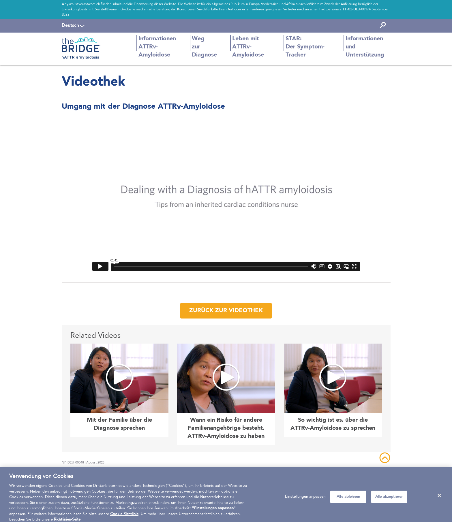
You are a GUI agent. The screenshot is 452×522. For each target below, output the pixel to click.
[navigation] (73, 25)
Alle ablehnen (348, 499)
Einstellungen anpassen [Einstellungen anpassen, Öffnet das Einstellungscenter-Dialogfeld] (305, 499)
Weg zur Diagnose (204, 47)
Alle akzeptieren (389, 499)
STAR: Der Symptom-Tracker (305, 47)
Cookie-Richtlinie (124, 517)
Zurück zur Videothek (226, 311)
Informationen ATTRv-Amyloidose (157, 47)
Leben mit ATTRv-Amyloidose (248, 47)
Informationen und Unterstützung (365, 47)
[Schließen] (439, 498)
